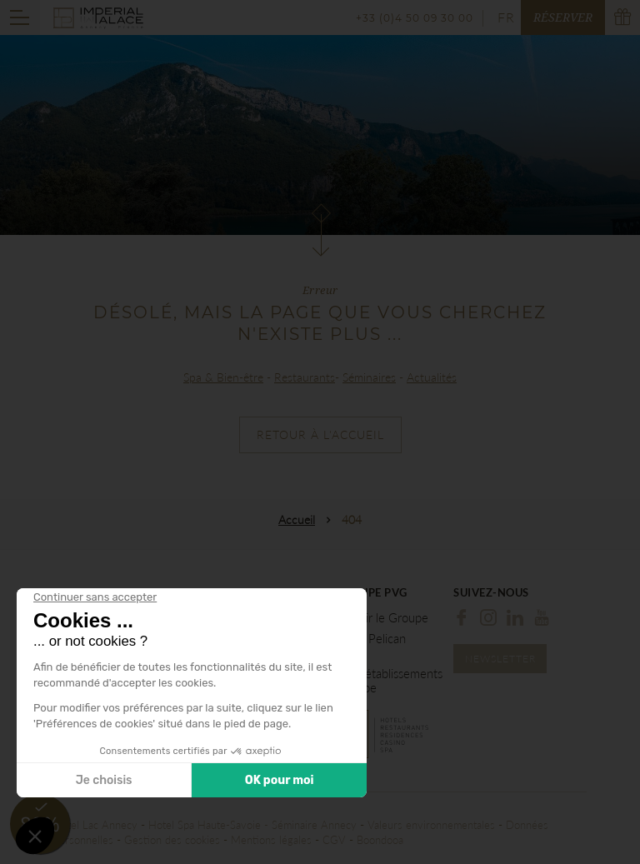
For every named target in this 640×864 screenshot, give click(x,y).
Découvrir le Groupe (374, 618)
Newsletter (500, 658)
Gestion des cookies (172, 840)
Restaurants (304, 377)
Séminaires (369, 377)
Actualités (432, 377)
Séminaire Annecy (314, 825)
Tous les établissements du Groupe (381, 681)
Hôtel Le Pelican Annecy (363, 646)
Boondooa (380, 840)
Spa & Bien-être (223, 377)
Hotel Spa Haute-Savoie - (210, 825)
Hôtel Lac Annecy (95, 825)
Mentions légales (271, 840)
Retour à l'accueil (320, 434)
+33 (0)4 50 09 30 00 (414, 18)
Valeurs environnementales (431, 825)
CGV (334, 840)
